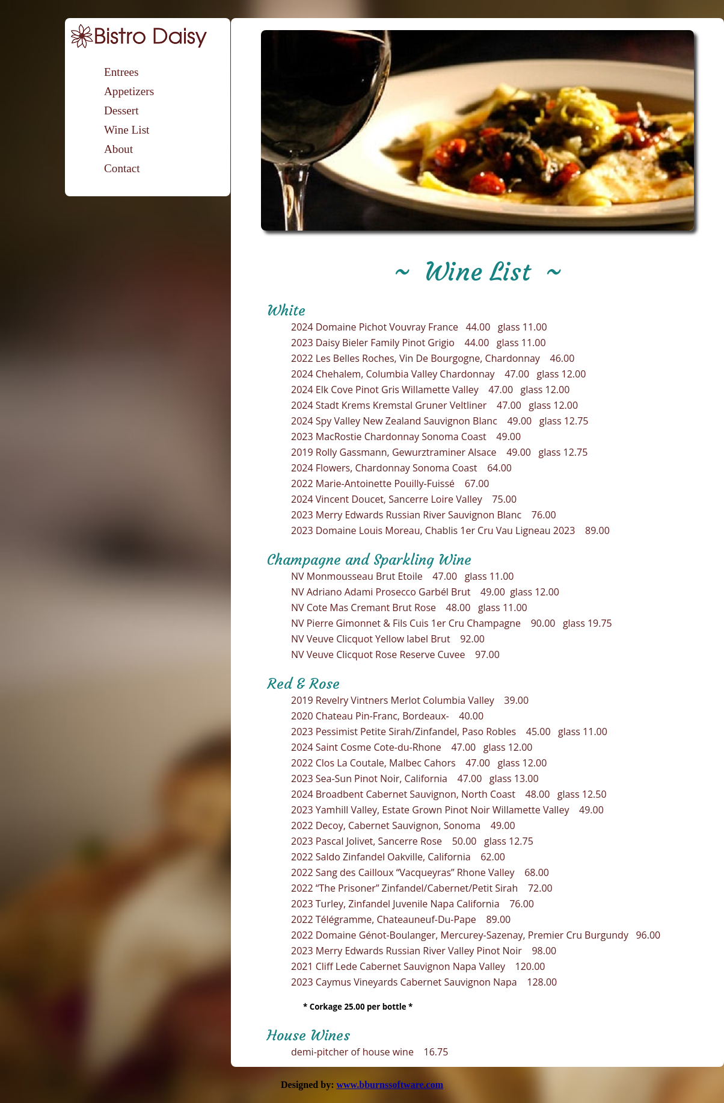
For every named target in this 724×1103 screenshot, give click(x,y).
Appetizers (129, 91)
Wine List (126, 129)
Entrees (121, 72)
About (118, 149)
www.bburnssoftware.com (389, 1085)
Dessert (121, 110)
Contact (122, 168)
